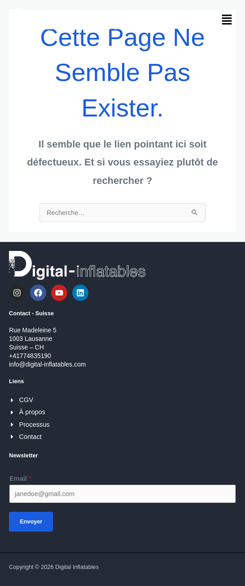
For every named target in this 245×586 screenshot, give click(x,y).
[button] (227, 20)
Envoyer (31, 521)
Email (20, 478)
